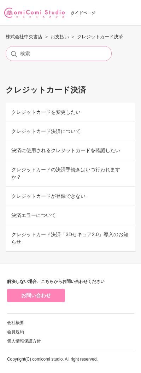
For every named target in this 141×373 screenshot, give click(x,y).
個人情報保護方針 (24, 341)
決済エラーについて (33, 215)
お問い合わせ (36, 295)
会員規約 (15, 331)
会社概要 (15, 322)
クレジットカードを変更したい (46, 112)
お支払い (60, 36)
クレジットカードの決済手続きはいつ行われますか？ (65, 173)
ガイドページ (83, 13)
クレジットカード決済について (46, 131)
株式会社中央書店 (24, 36)
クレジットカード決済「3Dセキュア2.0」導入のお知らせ (69, 238)
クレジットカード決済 (100, 36)
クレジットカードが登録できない (48, 196)
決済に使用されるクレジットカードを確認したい (65, 150)
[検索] (58, 53)
